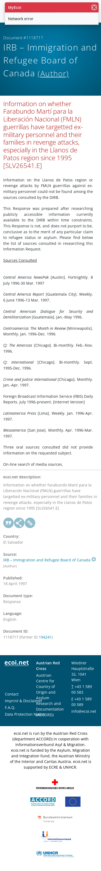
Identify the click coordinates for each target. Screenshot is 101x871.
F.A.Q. (10, 707)
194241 (45, 637)
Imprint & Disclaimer (23, 700)
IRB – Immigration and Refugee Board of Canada (49, 559)
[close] (94, 7)
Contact (12, 694)
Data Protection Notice (25, 714)
